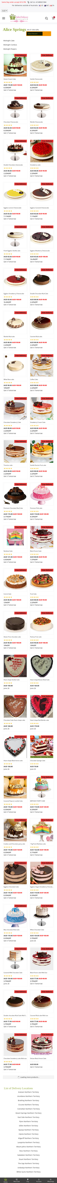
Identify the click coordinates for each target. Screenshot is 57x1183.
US (41, 5)
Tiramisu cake (8, 465)
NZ (46, 5)
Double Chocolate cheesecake (13, 165)
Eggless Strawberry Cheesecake (14, 294)
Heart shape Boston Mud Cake (39, 680)
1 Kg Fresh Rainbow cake (38, 844)
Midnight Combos (10, 45)
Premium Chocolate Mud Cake (13, 508)
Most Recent (32, 34)
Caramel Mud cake (36, 336)
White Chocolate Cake (37, 930)
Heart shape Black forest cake (13, 761)
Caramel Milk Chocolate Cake (13, 973)
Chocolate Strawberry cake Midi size (15, 1058)
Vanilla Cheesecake (36, 79)
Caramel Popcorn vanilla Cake (13, 801)
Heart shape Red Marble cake (39, 720)
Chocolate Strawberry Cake (12, 422)
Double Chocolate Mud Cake (39, 294)
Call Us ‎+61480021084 (37, 2)
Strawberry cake (35, 165)
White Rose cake (9, 379)
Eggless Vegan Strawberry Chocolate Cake (41, 887)
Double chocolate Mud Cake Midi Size (15, 1015)
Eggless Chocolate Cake (11, 887)
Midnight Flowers (10, 49)
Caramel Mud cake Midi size (39, 1015)
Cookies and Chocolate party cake (14, 844)
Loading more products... (29, 1077)
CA (52, 5)
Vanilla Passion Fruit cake (38, 465)
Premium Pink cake (36, 508)
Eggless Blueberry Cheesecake (40, 251)
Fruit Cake (33, 594)
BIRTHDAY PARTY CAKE (37, 801)
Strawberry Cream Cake (37, 422)
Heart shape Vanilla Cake (12, 680)
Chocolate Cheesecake (11, 122)
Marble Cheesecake (36, 122)
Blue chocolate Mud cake (11, 930)
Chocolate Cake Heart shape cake (14, 720)
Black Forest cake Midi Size (38, 973)
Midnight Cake (8, 41)
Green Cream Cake (10, 79)
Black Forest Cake (35, 551)
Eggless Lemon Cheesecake (12, 208)
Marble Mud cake (9, 336)
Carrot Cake (7, 594)
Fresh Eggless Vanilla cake (12, 251)
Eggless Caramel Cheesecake (39, 208)
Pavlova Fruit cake (36, 637)
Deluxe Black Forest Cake (38, 1058)
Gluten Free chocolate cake (12, 637)
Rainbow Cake (8, 551)
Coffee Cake (34, 379)
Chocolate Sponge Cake (37, 761)
